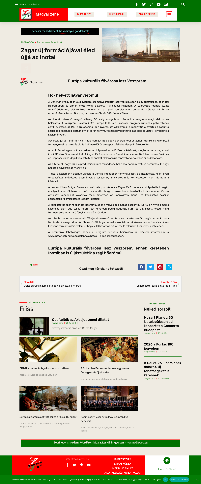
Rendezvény (43, 42)
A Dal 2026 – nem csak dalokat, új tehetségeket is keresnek (162, 369)
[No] (196, 479)
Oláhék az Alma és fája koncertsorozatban (44, 368)
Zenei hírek (56, 42)
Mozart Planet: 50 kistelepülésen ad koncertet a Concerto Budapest (161, 324)
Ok (165, 479)
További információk (179, 479)
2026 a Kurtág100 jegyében (158, 346)
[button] (183, 4)
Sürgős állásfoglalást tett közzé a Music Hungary (47, 417)
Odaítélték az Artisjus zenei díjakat (80, 320)
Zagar (35, 265)
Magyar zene (47, 14)
